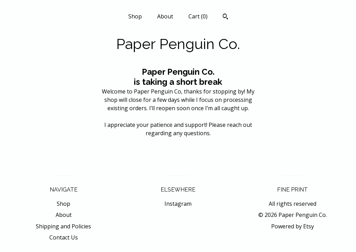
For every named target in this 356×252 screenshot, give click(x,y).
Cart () (198, 16)
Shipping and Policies (63, 226)
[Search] (225, 17)
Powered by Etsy (292, 226)
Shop (135, 16)
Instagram (178, 204)
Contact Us (63, 237)
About (165, 16)
